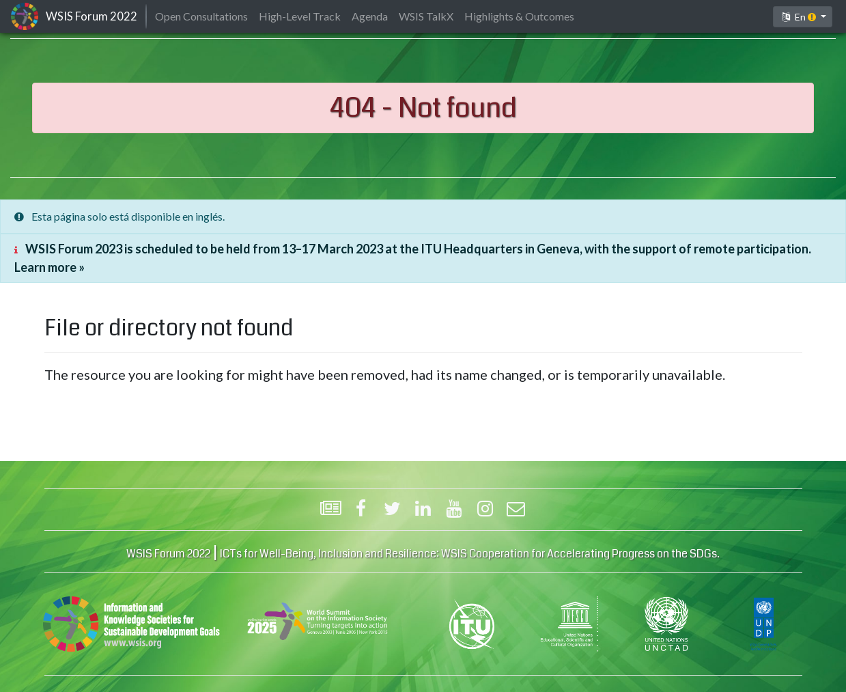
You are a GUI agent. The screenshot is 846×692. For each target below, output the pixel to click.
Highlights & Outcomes (519, 16)
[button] (802, 16)
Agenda (370, 16)
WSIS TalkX (426, 16)
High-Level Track (300, 16)
